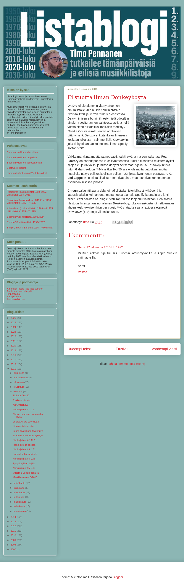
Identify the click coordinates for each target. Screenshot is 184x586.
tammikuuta (19, 511)
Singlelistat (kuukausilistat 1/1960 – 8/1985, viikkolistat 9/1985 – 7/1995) (30, 201)
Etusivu (122, 349)
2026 (14, 318)
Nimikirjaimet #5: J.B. (24, 468)
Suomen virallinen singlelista (22, 157)
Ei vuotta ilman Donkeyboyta (28, 435)
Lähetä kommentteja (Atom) (126, 364)
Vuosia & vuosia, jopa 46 (26, 472)
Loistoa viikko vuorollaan (26, 421)
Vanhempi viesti (164, 349)
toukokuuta (19, 492)
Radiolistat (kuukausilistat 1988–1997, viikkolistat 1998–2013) (27, 193)
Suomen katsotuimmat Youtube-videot (27, 173)
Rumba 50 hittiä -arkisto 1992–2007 (26, 222)
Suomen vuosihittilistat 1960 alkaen (25, 216)
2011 (14, 530)
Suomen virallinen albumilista (22, 152)
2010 (14, 535)
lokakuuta (18, 382)
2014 (14, 517)
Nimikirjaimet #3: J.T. (24, 449)
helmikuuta (19, 506)
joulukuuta (19, 373)
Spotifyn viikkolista (16, 168)
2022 (14, 336)
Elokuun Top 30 (21, 395)
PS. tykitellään (14, 296)
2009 (14, 540)
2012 (14, 526)
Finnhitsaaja (13, 294)
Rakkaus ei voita (21, 400)
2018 (14, 355)
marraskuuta (20, 377)
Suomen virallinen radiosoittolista (24, 162)
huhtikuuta (19, 497)
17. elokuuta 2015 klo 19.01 (105, 247)
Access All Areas (15, 299)
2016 (14, 364)
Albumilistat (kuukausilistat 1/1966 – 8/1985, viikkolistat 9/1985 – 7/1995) (30, 209)
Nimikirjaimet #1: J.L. (24, 409)
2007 (14, 549)
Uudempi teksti (80, 349)
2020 (14, 345)
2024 (14, 327)
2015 (14, 368)
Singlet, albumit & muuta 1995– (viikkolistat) (30, 227)
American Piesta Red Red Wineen (25, 288)
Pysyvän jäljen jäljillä (23, 463)
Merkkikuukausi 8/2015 (25, 477)
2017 (14, 359)
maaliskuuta (20, 501)
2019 (14, 350)
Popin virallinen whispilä (19, 291)
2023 (14, 331)
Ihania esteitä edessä (24, 445)
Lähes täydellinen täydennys (28, 431)
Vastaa (82, 272)
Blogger (118, 577)
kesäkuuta (19, 487)
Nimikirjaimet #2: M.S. (24, 440)
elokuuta (18, 391)
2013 (14, 521)
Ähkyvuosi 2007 (21, 404)
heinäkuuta (19, 483)
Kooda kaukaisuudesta (25, 454)
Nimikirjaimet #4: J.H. (24, 458)
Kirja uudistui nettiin (23, 426)
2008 (14, 544)
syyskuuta (19, 386)
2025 (14, 322)
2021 (14, 341)
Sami (81, 247)
